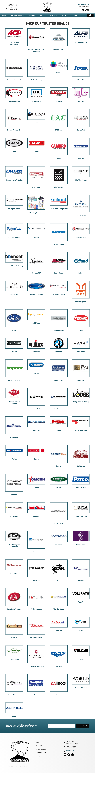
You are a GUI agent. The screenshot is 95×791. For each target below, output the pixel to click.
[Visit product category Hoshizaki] (59, 345)
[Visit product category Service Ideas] (81, 538)
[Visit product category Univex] (81, 624)
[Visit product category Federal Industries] (36, 288)
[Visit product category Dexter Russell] (59, 234)
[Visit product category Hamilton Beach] (59, 320)
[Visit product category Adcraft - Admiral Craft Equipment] (36, 40)
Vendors (32, 15)
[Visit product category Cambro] (59, 149)
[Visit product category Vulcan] (81, 653)
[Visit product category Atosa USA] (81, 70)
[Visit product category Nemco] (59, 456)
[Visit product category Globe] (14, 320)
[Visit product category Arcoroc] (59, 66)
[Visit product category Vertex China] (14, 653)
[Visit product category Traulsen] (14, 628)
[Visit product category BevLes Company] (14, 95)
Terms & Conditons (41, 749)
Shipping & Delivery (41, 752)
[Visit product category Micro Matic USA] (81, 424)
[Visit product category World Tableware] (81, 681)
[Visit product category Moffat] (14, 453)
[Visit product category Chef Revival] (59, 177)
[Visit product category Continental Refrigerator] (59, 202)
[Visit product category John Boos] (81, 370)
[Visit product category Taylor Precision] (36, 599)
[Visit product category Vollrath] (59, 656)
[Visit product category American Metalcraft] (14, 70)
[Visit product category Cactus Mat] (81, 120)
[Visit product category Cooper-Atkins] (81, 206)
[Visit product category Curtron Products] (14, 231)
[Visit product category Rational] (36, 510)
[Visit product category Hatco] (81, 320)
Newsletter (54, 15)
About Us (65, 15)
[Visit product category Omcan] (36, 481)
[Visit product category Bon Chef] (81, 95)
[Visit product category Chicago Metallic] (14, 202)
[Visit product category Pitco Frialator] (81, 481)
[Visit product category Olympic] (14, 485)
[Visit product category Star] (59, 570)
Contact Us (77, 15)
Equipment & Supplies (17, 15)
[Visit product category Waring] (36, 685)
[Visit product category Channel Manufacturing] (14, 174)
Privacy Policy (39, 745)
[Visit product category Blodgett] (59, 95)
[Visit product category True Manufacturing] (36, 628)
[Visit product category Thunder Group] (59, 599)
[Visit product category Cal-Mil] (36, 145)
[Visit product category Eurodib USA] (14, 288)
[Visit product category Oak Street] (81, 456)
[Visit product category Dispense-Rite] (81, 231)
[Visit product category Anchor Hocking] (36, 70)
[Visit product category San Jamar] (36, 542)
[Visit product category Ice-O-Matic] (81, 345)
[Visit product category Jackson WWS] (59, 370)
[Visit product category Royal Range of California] (14, 539)
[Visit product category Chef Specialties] (81, 174)
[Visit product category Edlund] (81, 263)
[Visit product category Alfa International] (81, 36)
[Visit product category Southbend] (14, 567)
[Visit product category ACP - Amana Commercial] (14, 37)
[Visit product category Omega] (59, 481)
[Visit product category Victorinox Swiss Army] (36, 656)
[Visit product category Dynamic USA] (36, 263)
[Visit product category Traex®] (81, 596)
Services (42, 15)
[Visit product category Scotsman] (59, 538)
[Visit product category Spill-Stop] (36, 570)
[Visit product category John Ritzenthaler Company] (14, 396)
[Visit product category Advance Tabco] (59, 39)
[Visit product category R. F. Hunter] (14, 510)
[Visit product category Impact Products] (14, 370)
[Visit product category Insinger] (36, 367)
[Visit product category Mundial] (36, 453)
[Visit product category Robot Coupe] (59, 513)
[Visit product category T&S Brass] (81, 570)
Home (4, 15)
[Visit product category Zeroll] (14, 710)
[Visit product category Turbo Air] (59, 624)
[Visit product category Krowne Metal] (36, 399)
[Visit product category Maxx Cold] (36, 424)
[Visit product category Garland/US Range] (59, 288)
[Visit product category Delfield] (36, 231)
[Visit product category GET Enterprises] (81, 292)
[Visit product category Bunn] (36, 116)
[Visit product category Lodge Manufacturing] (81, 395)
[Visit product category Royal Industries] (81, 510)
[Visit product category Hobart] (14, 345)
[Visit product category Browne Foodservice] (14, 120)
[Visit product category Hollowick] (36, 345)
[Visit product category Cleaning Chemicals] (36, 205)
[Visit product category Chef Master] (36, 177)
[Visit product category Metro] (59, 424)
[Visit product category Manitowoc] (14, 427)
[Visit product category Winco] (59, 685)
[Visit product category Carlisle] (81, 149)
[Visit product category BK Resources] (36, 95)
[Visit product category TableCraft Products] (14, 599)
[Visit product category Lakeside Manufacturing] (59, 399)
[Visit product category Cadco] (14, 145)
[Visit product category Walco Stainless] (14, 685)
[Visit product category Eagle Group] (59, 263)
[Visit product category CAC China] (59, 120)
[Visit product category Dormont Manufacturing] (14, 259)
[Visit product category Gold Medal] (36, 317)
